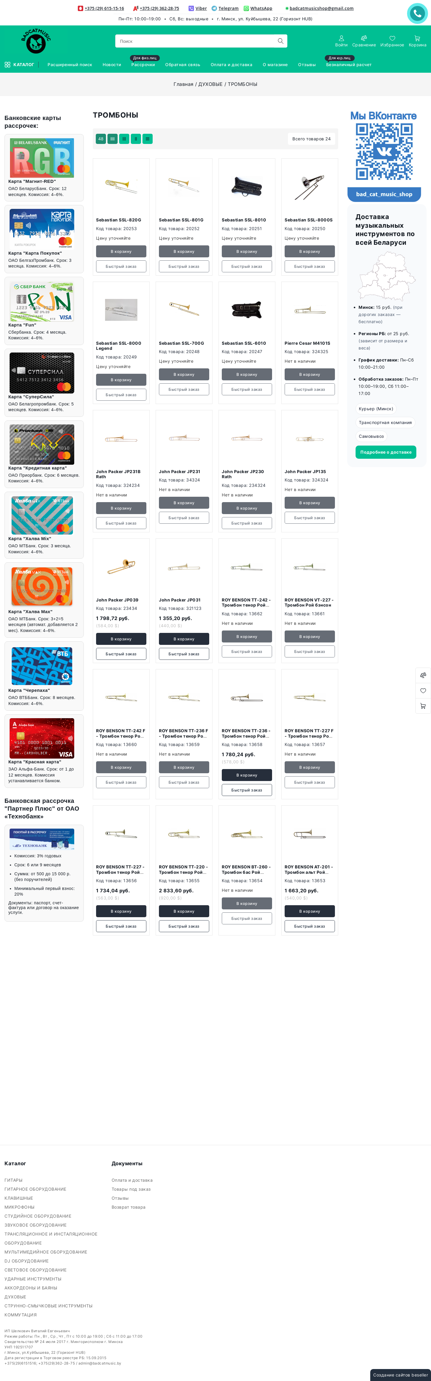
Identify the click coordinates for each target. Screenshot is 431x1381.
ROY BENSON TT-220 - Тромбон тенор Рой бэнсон (183, 872)
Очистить (63, 297)
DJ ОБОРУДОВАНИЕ (27, 1260)
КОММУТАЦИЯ (21, 1314)
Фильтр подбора (30, 119)
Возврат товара (129, 1207)
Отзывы (121, 1198)
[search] (280, 41)
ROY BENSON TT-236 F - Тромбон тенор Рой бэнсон (183, 736)
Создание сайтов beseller (400, 1374)
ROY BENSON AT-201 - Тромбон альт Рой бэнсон (309, 872)
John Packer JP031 (180, 599)
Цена (17, 168)
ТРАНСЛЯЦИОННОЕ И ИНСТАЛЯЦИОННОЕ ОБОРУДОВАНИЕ (51, 1238)
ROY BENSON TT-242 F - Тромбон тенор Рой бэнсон (120, 736)
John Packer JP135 (305, 471)
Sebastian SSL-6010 (244, 343)
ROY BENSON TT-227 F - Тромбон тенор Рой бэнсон (309, 736)
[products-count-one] (147, 139)
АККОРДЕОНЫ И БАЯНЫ (31, 1287)
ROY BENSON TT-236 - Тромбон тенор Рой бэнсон (246, 736)
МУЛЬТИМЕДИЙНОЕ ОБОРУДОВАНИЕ (46, 1251)
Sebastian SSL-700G (181, 343)
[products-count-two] (136, 139)
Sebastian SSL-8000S (309, 219)
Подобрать (26, 297)
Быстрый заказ (121, 653)
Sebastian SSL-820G (118, 219)
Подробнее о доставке (386, 452)
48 (101, 138)
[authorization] (341, 41)
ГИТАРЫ (14, 1180)
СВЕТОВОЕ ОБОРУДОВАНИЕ (36, 1269)
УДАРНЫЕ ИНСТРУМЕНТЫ (33, 1278)
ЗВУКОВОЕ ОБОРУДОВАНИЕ (36, 1224)
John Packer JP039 (117, 599)
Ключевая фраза (30, 136)
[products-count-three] (124, 139)
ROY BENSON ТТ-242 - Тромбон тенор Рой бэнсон (246, 605)
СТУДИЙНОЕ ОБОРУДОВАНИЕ (38, 1216)
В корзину (121, 638)
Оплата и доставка (133, 1180)
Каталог (19, 65)
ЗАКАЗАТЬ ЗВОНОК (419, 13)
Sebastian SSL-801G (181, 219)
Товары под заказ (132, 1189)
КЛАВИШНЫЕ (19, 1198)
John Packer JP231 (180, 471)
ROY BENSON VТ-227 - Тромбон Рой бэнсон (309, 602)
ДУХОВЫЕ (210, 84)
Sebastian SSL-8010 (244, 219)
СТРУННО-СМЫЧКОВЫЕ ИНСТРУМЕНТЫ (49, 1305)
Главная (184, 84)
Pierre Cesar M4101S (307, 343)
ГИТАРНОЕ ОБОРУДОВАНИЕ (36, 1189)
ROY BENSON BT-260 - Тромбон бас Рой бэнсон (246, 872)
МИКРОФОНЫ (20, 1207)
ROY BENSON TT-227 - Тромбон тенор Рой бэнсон (120, 872)
